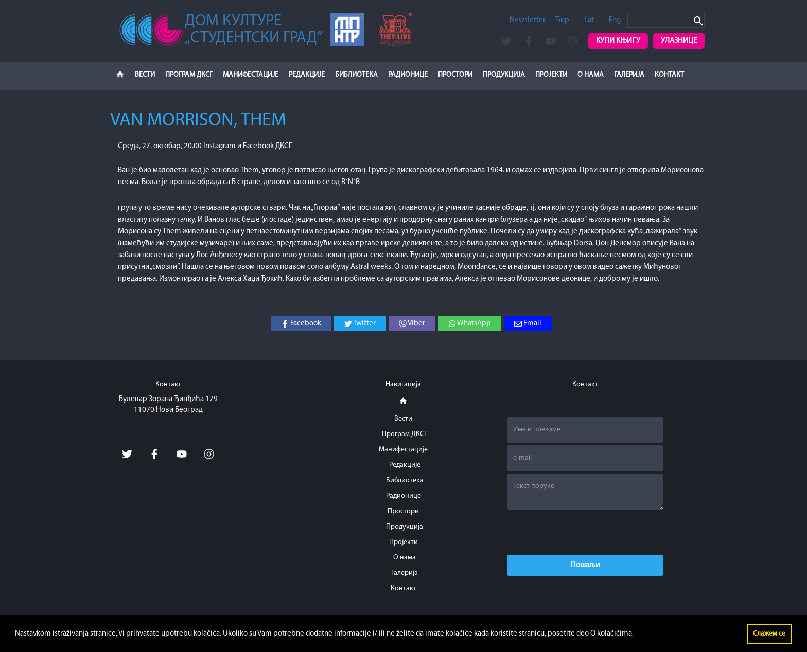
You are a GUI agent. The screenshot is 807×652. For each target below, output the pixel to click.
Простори (455, 75)
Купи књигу (618, 41)
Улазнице (679, 41)
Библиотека (356, 75)
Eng (615, 20)
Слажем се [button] (769, 633)
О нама (590, 75)
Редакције (307, 75)
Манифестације (250, 75)
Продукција (504, 75)
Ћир (562, 20)
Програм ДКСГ (189, 75)
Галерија (629, 75)
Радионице (408, 75)
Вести (145, 75)
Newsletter (528, 20)
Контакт (669, 75)
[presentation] (585, 532)
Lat (589, 20)
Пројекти (551, 75)
